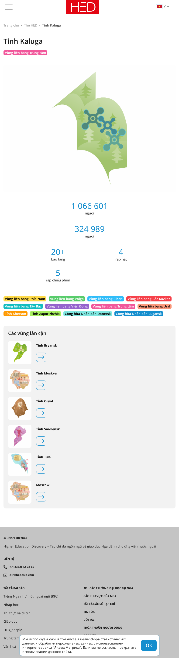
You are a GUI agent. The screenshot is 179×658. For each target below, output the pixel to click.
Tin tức (89, 612)
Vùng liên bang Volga (67, 299)
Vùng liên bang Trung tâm (25, 52)
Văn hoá (9, 647)
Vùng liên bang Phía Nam (25, 299)
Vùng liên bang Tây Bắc (23, 306)
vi (161, 6)
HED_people (12, 630)
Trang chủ (11, 25)
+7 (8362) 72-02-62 (22, 567)
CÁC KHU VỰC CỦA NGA (99, 596)
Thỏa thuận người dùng (102, 628)
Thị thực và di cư (16, 613)
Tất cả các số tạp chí (99, 604)
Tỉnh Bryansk (46, 345)
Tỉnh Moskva (46, 373)
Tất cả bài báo (14, 588)
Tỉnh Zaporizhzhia (45, 313)
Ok (149, 645)
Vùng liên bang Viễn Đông (67, 306)
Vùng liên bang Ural (154, 306)
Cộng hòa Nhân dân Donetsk (88, 313)
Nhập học (11, 605)
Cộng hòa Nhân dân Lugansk (139, 313)
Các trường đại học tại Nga (111, 588)
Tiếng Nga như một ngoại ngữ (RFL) (30, 596)
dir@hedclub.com (22, 575)
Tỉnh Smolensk (48, 429)
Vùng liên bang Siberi (106, 299)
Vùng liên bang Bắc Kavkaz (149, 299)
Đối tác (89, 620)
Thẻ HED (30, 25)
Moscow (42, 485)
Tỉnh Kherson (15, 313)
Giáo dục (10, 621)
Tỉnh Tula (43, 457)
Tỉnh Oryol (44, 401)
